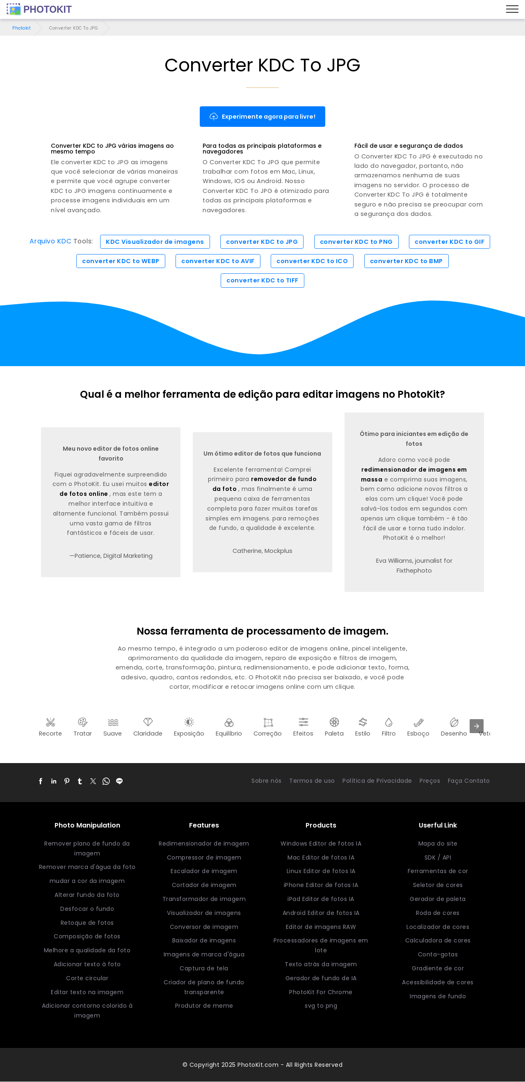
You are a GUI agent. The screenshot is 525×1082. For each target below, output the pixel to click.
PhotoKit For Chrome (321, 992)
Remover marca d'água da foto (87, 867)
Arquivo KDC (51, 241)
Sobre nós (266, 781)
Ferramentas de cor (438, 871)
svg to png (321, 1006)
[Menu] (512, 9)
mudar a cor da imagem (87, 881)
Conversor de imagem (204, 927)
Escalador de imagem (204, 871)
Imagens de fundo (438, 996)
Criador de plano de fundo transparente (204, 987)
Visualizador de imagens (204, 913)
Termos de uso (312, 781)
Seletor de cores (438, 885)
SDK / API (438, 857)
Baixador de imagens (204, 941)
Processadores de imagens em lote (321, 946)
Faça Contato (469, 781)
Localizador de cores (437, 927)
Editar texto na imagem (87, 992)
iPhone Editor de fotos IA (321, 885)
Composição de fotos (87, 937)
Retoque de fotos (87, 923)
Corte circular (87, 978)
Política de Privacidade (377, 781)
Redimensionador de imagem (204, 843)
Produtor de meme (204, 1006)
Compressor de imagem (204, 857)
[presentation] (477, 726)
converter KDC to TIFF (262, 280)
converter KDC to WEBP (121, 261)
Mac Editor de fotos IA (321, 857)
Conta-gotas (438, 954)
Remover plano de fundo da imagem (87, 848)
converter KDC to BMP (406, 261)
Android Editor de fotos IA (321, 913)
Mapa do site (438, 843)
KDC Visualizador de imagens (155, 242)
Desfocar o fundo (87, 909)
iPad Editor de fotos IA (321, 899)
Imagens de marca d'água (204, 954)
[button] (40, 781)
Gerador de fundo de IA (321, 978)
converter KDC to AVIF (218, 261)
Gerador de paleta (438, 899)
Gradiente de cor (438, 968)
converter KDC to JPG (262, 242)
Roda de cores (438, 913)
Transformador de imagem (204, 899)
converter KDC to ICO (312, 261)
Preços (430, 781)
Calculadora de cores (438, 941)
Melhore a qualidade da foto (87, 950)
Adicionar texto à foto (87, 964)
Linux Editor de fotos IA (321, 871)
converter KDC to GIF (449, 242)
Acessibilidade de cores (438, 982)
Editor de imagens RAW (321, 927)
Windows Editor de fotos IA (321, 843)
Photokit (21, 28)
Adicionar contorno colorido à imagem (87, 1011)
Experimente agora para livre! (262, 116)
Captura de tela (204, 968)
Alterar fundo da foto (87, 895)
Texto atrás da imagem (321, 964)
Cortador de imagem (204, 885)
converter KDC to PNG (356, 242)
